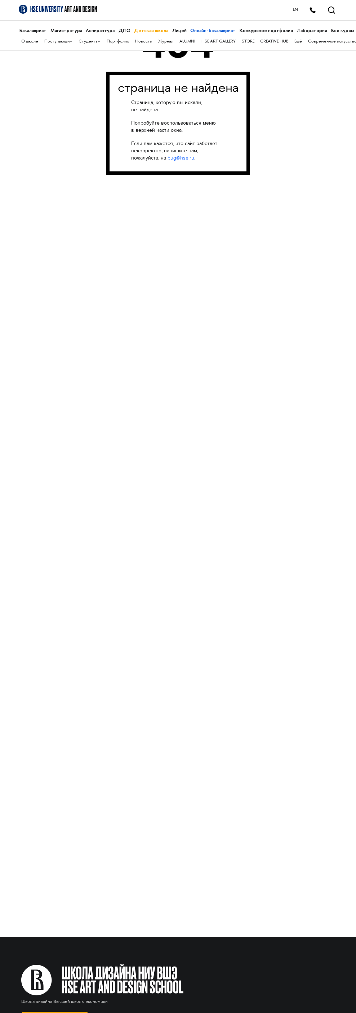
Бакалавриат (32, 30)
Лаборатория (312, 30)
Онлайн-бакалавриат (213, 30)
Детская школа (151, 30)
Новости (143, 41)
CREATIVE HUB (274, 41)
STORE (248, 41)
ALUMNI (187, 41)
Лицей (179, 30)
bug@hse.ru (181, 158)
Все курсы (342, 30)
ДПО (124, 30)
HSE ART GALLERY (218, 41)
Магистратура (66, 30)
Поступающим (58, 41)
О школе (29, 41)
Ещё (298, 41)
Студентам (90, 41)
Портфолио (118, 41)
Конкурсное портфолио (266, 30)
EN (295, 10)
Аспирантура (100, 30)
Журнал (165, 41)
